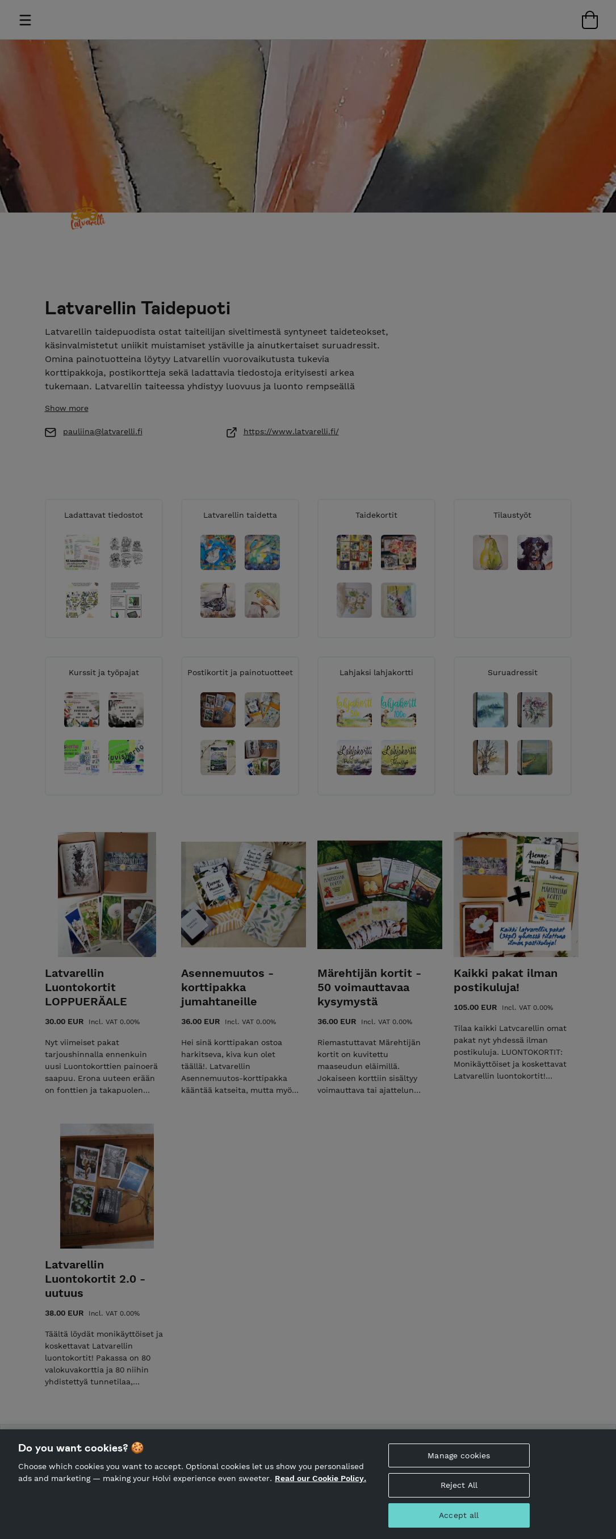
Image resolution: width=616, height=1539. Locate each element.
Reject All (459, 1486)
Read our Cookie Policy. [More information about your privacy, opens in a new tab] (320, 1478)
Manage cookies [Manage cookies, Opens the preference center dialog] (459, 1456)
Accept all (459, 1515)
